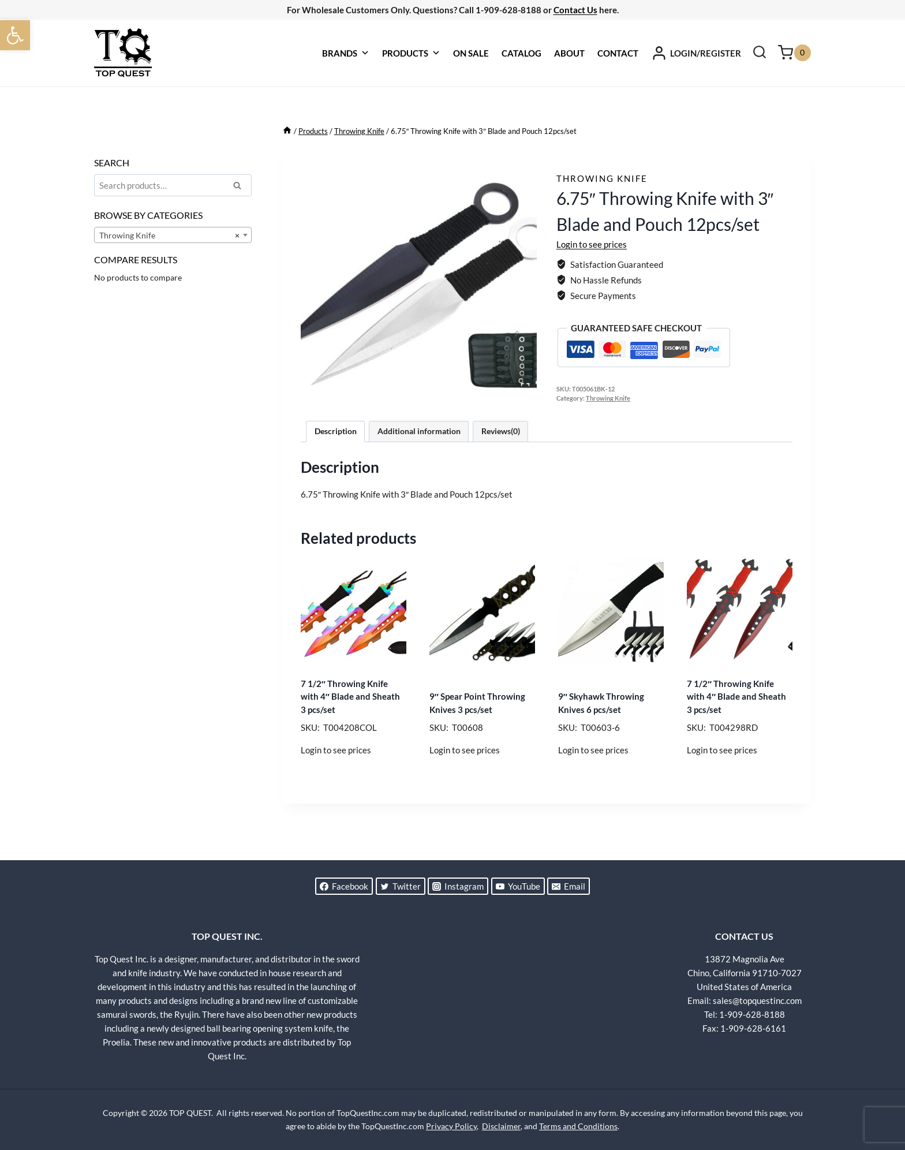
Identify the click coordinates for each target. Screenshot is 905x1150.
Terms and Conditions (578, 1126)
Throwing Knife (602, 178)
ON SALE (471, 53)
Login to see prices (591, 244)
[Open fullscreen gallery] (525, 387)
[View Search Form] (759, 53)
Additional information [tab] (419, 431)
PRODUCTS (411, 53)
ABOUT (569, 53)
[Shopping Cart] (794, 52)
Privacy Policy (451, 1126)
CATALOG (521, 53)
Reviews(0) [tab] (500, 431)
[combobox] (173, 235)
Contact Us (575, 10)
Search (241, 187)
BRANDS (345, 53)
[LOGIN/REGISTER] (696, 53)
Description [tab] (336, 431)
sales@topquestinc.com (757, 1000)
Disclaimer (501, 1126)
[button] (15, 35)
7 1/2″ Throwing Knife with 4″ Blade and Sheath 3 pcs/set (350, 696)
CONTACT (617, 53)
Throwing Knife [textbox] (169, 235)
